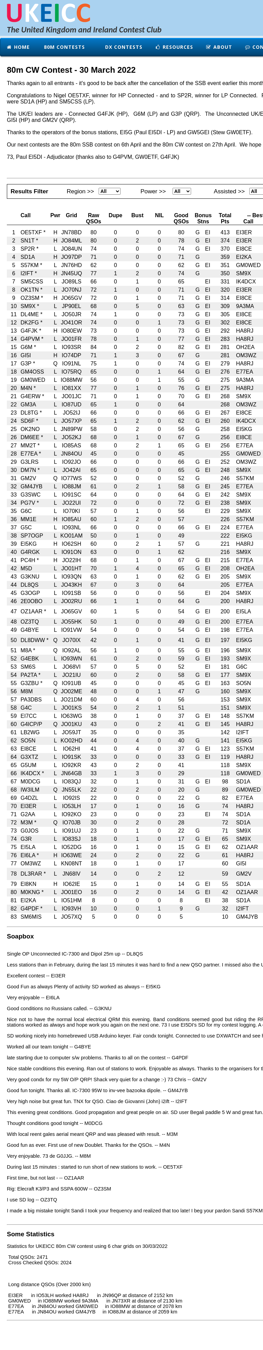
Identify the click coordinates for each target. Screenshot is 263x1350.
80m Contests (63, 47)
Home (18, 47)
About (218, 47)
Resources (174, 47)
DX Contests (122, 47)
